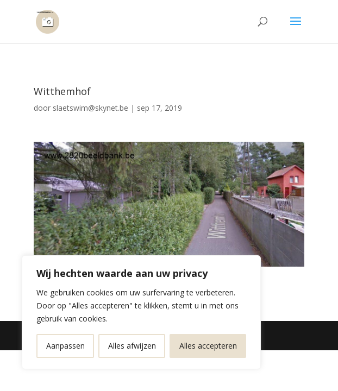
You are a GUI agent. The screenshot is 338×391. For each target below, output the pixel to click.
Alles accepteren (208, 345)
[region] (141, 312)
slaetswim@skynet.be (90, 108)
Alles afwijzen (132, 345)
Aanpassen (65, 345)
